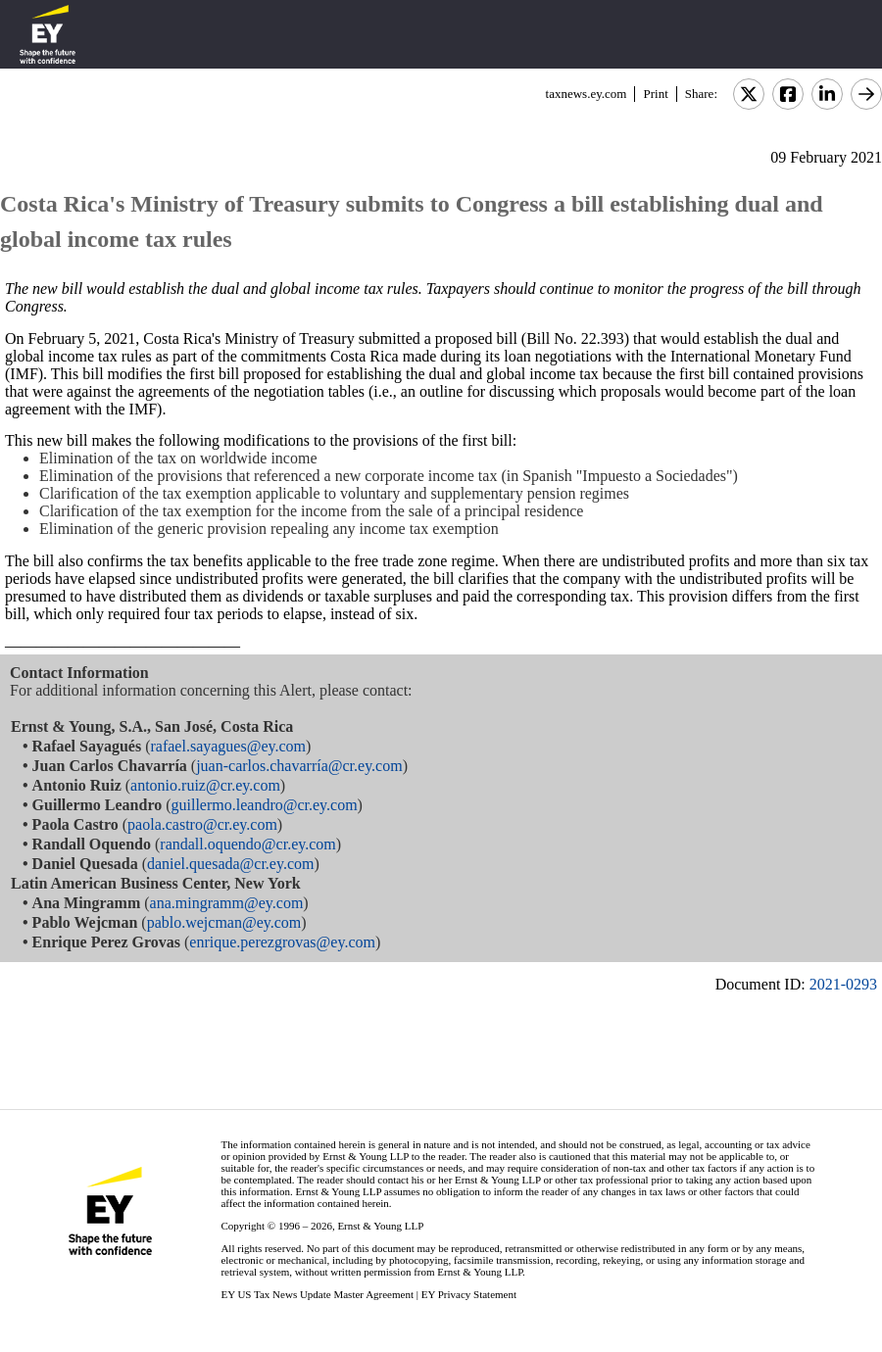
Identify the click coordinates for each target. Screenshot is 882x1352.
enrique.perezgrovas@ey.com (282, 942)
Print (655, 93)
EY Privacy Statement (468, 1294)
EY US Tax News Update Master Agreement (317, 1294)
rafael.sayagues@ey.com (229, 746)
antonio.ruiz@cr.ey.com (205, 785)
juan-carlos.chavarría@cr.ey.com (299, 765)
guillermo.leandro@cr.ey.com (265, 805)
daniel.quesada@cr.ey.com (231, 863)
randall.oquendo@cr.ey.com (247, 844)
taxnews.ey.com (586, 93)
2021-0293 (843, 984)
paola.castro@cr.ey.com (202, 824)
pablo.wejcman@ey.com (224, 922)
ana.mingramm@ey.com (227, 902)
